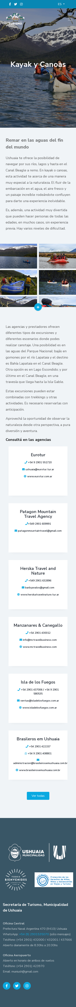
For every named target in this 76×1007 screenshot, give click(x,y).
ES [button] (60, 4)
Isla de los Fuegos (38, 682)
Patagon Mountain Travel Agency (38, 514)
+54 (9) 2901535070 (34, 934)
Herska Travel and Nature (38, 571)
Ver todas (38, 796)
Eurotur (38, 455)
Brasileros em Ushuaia (38, 739)
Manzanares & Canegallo (38, 625)
